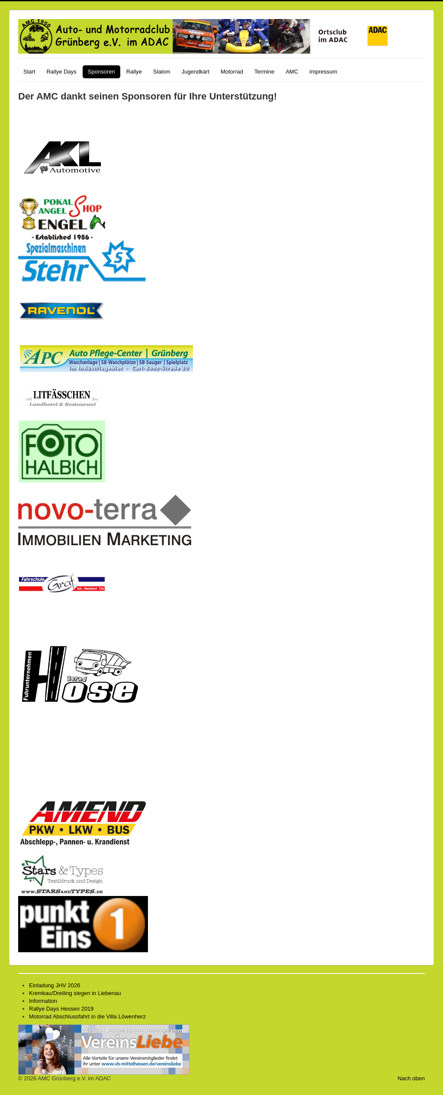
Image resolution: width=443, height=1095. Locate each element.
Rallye (134, 71)
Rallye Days (61, 71)
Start (29, 71)
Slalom (161, 71)
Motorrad (232, 71)
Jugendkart (195, 71)
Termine (264, 71)
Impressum (323, 71)
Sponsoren (101, 71)
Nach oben (411, 1078)
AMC (292, 71)
